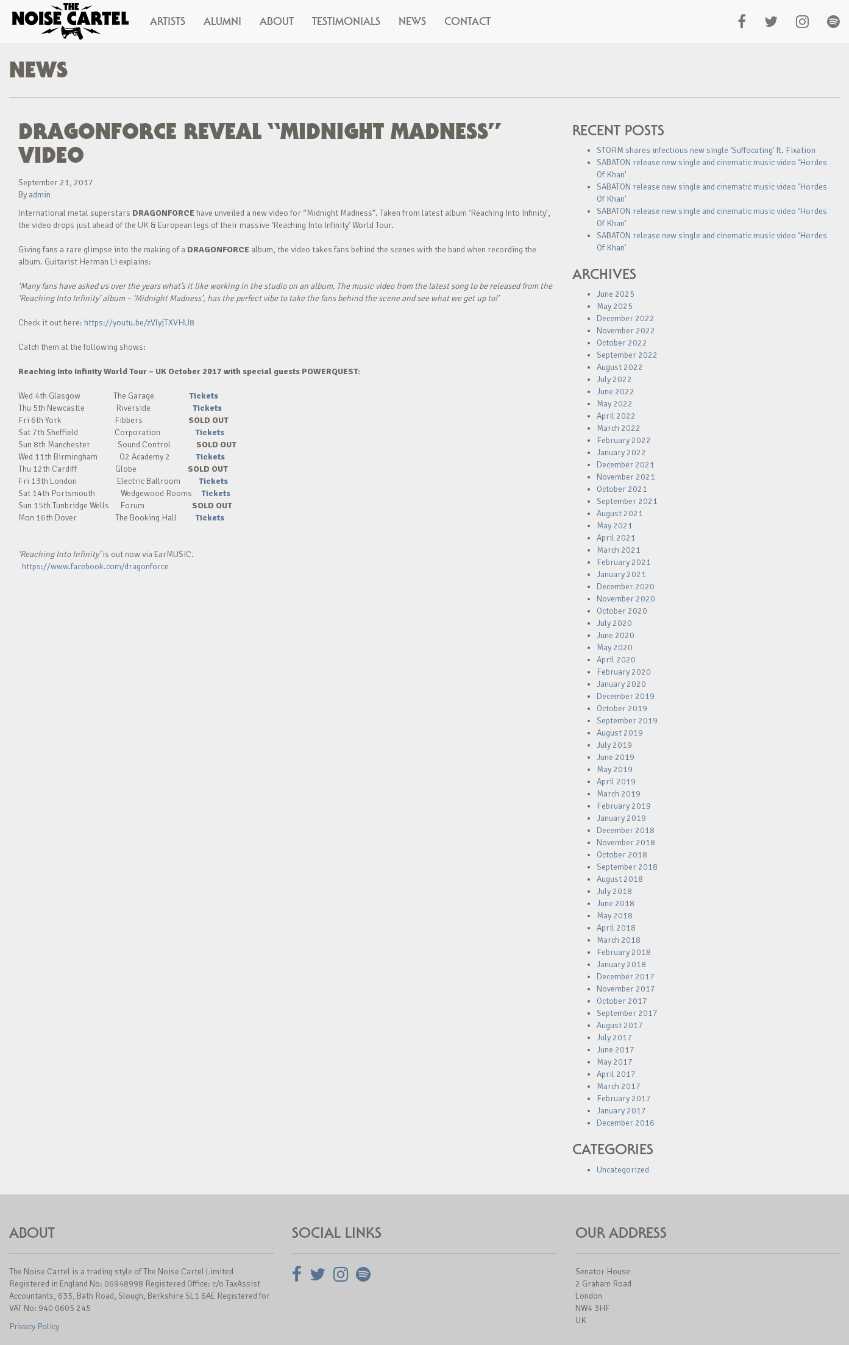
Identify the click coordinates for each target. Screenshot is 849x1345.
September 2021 (627, 501)
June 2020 (615, 635)
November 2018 (626, 842)
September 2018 (627, 867)
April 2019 (616, 781)
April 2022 (616, 416)
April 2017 (616, 1074)
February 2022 (624, 440)
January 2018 (621, 964)
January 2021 (621, 574)
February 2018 (624, 952)
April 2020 (616, 660)
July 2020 (614, 623)
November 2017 (626, 989)
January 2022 (621, 452)
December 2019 (626, 696)
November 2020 (626, 599)
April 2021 (616, 538)
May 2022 (615, 404)
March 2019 (619, 794)
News (412, 21)
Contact (467, 21)
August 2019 (620, 733)
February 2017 (624, 1098)
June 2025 (615, 294)
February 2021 (624, 562)
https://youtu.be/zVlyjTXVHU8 (139, 323)
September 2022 (627, 355)
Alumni (222, 21)
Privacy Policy (34, 1326)
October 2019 (622, 708)
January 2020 (621, 684)
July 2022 (614, 379)
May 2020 (615, 647)
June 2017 (615, 1050)
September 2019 (627, 720)
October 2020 (622, 611)
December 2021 (626, 465)
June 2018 (615, 903)
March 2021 (619, 550)
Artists (167, 21)
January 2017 (621, 1110)
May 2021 (615, 525)
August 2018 (620, 879)
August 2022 (620, 367)
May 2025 (615, 306)
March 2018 (619, 940)
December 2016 (626, 1123)
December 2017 (626, 976)
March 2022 (619, 428)
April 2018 (616, 928)
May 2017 (615, 1062)
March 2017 (619, 1086)
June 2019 (615, 757)
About (277, 21)
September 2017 (627, 1013)
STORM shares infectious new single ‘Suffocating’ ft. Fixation (706, 150)
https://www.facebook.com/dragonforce (95, 566)
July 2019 (614, 745)
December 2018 (626, 830)
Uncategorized (623, 1170)
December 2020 (626, 586)
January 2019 (621, 818)
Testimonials (346, 21)
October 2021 (622, 489)
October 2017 (622, 1001)
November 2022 (626, 330)
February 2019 (624, 806)
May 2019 (615, 769)
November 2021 (626, 477)
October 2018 (622, 855)
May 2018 (615, 915)
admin (40, 195)
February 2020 (624, 672)
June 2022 (615, 391)
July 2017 (614, 1037)
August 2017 (620, 1025)
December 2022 (626, 318)
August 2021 (620, 513)
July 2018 (614, 891)
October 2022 (622, 343)
